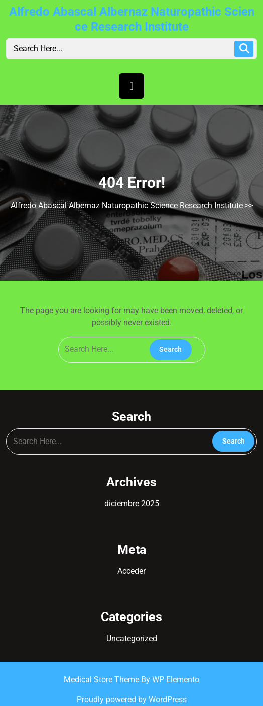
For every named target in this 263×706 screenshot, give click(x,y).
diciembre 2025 (131, 503)
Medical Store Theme (102, 679)
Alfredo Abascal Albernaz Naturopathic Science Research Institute (127, 205)
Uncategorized (131, 638)
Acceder (131, 571)
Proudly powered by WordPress (132, 699)
